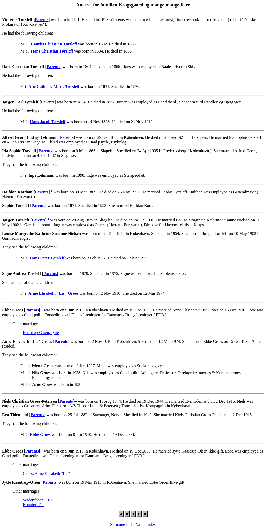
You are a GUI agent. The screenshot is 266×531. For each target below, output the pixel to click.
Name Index (145, 524)
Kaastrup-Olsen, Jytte (41, 332)
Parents (41, 19)
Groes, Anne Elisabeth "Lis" (46, 473)
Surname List (121, 524)
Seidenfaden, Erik (38, 500)
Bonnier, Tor (33, 504)
